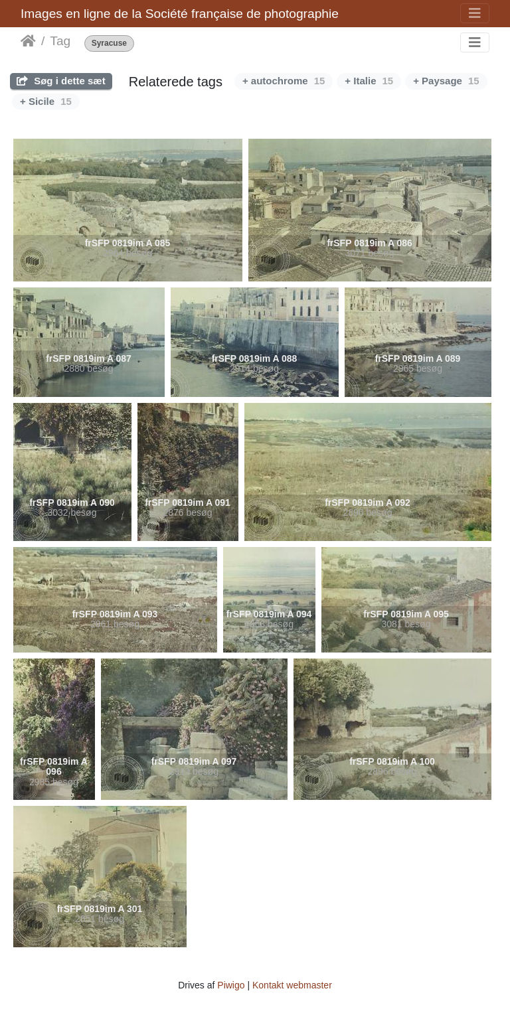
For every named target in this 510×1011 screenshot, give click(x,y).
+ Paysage (446, 80)
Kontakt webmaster (292, 985)
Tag (60, 41)
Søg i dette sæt (61, 80)
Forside (28, 41)
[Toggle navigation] (474, 13)
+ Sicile (46, 101)
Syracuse (109, 43)
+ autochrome (283, 80)
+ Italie (369, 80)
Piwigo (230, 985)
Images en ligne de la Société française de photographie (180, 14)
